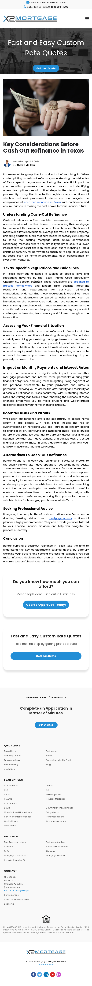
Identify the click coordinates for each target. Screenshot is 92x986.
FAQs (6, 851)
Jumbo (49, 785)
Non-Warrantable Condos (17, 817)
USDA (7, 794)
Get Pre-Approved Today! (46, 605)
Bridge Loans (52, 812)
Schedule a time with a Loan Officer (46, 2)
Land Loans (10, 825)
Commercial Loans (56, 821)
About (49, 755)
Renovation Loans (55, 817)
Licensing (9, 904)
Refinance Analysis (56, 842)
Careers (8, 846)
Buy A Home (10, 751)
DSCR (7, 808)
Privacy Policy (11, 764)
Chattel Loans (11, 821)
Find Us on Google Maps (16, 890)
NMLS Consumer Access (16, 899)
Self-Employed (54, 794)
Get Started (46, 724)
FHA (6, 790)
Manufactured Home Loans (18, 812)
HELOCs (8, 799)
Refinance (51, 751)
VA (47, 790)
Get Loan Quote (46, 68)
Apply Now (9, 769)
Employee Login (12, 760)
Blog (48, 764)
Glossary (50, 851)
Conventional (11, 785)
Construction (10, 803)
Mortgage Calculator (15, 855)
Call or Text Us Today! (46, 6)
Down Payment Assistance (60, 808)
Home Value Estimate (57, 846)
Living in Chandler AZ (14, 860)
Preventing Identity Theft (58, 760)
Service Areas (11, 895)
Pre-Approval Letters (15, 842)
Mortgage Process (55, 855)
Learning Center (12, 755)
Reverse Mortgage (56, 799)
